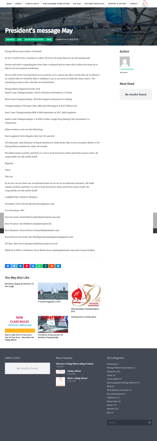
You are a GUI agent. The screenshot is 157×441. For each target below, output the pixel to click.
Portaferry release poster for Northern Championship (50, 336)
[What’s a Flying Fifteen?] (60, 381)
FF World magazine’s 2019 (49, 302)
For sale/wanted (115, 394)
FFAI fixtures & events (118, 390)
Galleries (111, 397)
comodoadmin (127, 69)
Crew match (113, 379)
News (109, 405)
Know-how (112, 401)
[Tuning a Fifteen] (60, 372)
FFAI (109, 386)
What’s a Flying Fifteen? (77, 378)
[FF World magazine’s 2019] (53, 291)
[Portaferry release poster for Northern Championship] (53, 324)
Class (109, 375)
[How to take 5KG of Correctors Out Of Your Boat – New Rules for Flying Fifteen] (20, 324)
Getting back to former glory (83, 317)
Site (109, 412)
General (111, 371)
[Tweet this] (14, 266)
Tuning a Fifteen (74, 371)
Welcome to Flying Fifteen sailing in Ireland (74, 364)
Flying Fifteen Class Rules (120, 367)
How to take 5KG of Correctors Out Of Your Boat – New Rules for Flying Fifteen (19, 337)
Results (110, 408)
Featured (111, 364)
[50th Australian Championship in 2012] (86, 295)
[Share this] (8, 266)
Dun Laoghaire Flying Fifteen (121, 382)
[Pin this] (27, 266)
